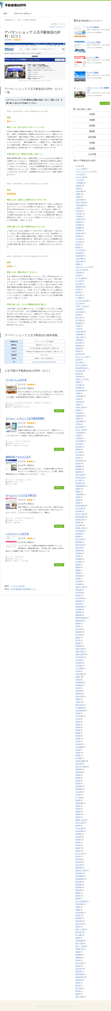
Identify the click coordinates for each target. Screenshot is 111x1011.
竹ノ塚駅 (78, 797)
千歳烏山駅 (79, 331)
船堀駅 (77, 825)
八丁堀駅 (78, 298)
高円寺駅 (78, 969)
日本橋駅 (78, 553)
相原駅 (77, 755)
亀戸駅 (77, 244)
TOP (5, 13)
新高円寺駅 (79, 545)
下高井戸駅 (79, 219)
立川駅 (77, 795)
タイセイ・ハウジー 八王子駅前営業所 (25, 418)
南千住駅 (78, 343)
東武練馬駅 (79, 606)
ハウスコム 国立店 (18, 586)
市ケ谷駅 (78, 452)
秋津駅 (77, 783)
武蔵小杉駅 (79, 651)
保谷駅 (77, 292)
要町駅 (77, 893)
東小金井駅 (79, 598)
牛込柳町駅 (79, 708)
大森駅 (77, 418)
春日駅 (77, 564)
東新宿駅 (78, 601)
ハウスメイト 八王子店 (17, 534)
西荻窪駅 (78, 884)
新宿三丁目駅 (80, 514)
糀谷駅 (77, 806)
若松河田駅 (79, 831)
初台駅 (77, 315)
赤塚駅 (77, 910)
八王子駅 (51, 27)
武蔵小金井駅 (80, 654)
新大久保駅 (79, 508)
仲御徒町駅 (79, 287)
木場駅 (77, 578)
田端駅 (77, 733)
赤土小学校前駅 (80, 901)
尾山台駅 (78, 444)
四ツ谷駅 (78, 362)
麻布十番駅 (79, 997)
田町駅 (77, 730)
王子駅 (77, 719)
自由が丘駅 (79, 823)
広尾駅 (77, 458)
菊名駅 (77, 842)
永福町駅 (78, 663)
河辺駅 (77, 679)
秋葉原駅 (78, 786)
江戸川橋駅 (79, 668)
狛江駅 (77, 713)
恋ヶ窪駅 (78, 480)
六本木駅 (78, 309)
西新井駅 (78, 868)
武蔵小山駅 (79, 649)
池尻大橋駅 (79, 674)
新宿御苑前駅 (80, 517)
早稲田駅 (78, 559)
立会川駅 (78, 792)
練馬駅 (77, 814)
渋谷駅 (92, 114)
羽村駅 (77, 817)
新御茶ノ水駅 (80, 528)
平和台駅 (78, 455)
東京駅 (77, 595)
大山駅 (77, 399)
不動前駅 (78, 222)
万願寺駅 (78, 185)
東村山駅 (78, 604)
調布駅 (77, 896)
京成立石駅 (79, 261)
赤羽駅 (77, 915)
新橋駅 (77, 536)
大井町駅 (78, 388)
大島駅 (77, 404)
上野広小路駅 (80, 202)
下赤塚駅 (78, 216)
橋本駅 (77, 643)
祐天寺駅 (78, 764)
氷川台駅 (78, 660)
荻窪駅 (77, 839)
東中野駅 (78, 592)
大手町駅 (78, 413)
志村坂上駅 (79, 477)
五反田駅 (78, 253)
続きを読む (59, 411)
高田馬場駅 (79, 977)
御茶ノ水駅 (79, 475)
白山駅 (77, 741)
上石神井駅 (79, 200)
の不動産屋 (29, 20)
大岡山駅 (78, 402)
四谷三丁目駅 (80, 365)
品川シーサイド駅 (81, 357)
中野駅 (92, 143)
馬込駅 (77, 960)
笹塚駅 (77, 800)
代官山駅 (78, 284)
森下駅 (77, 640)
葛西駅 (77, 848)
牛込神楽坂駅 (80, 710)
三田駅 (77, 188)
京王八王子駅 (80, 270)
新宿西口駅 (79, 519)
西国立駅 (78, 859)
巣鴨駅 (77, 449)
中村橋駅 (78, 225)
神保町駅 (78, 769)
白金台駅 (78, 744)
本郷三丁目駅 (80, 587)
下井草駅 (78, 211)
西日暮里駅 (79, 876)
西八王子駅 (79, 853)
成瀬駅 (77, 491)
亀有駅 (77, 247)
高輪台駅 (78, 980)
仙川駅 (77, 275)
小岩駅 (77, 435)
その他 (77, 166)
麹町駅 (77, 994)
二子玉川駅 (79, 250)
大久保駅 (78, 385)
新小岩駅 (78, 525)
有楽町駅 (78, 576)
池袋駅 (92, 120)
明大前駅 (78, 562)
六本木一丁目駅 (80, 306)
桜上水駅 (78, 629)
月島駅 (77, 573)
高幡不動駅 (79, 974)
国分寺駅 (78, 371)
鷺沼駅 (77, 991)
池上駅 (77, 671)
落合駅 (77, 845)
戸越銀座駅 (79, 494)
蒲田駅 (92, 131)
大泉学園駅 (79, 421)
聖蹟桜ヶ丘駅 (80, 820)
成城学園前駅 (80, 486)
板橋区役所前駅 (80, 618)
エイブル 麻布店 (93, 27)
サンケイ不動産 (93, 73)
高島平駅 (78, 971)
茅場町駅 (78, 834)
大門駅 (77, 424)
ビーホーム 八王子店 (16, 380)
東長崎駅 (78, 612)
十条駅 (77, 326)
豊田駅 (77, 898)
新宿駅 (92, 125)
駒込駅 (77, 966)
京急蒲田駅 (79, 256)
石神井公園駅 (80, 761)
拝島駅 (77, 503)
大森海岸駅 (79, 416)
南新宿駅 (78, 345)
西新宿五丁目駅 (80, 870)
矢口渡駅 (78, 758)
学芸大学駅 (79, 427)
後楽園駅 (78, 466)
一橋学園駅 (79, 183)
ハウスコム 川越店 (94, 42)
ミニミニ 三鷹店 (93, 57)
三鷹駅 (77, 194)
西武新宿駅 (79, 879)
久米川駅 (78, 242)
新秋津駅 (78, 542)
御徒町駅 (78, 469)
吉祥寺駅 (92, 137)
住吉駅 (77, 289)
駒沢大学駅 (79, 963)
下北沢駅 (78, 214)
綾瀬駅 (77, 811)
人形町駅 (78, 272)
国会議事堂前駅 (80, 368)
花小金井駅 (79, 828)
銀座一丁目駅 (80, 929)
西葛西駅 (78, 887)
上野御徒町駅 (80, 205)
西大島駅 (78, 862)
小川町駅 (78, 438)
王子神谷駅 (79, 716)
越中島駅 (78, 918)
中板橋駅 (78, 228)
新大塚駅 (78, 511)
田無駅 (77, 727)
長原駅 (77, 938)
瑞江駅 (77, 722)
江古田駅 (78, 665)
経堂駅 (77, 809)
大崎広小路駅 (80, 407)
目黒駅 (77, 752)
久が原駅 (78, 239)
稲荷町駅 (78, 789)
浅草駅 (77, 688)
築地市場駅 (79, 803)
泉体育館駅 (79, 682)
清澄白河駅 (79, 696)
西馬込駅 (78, 890)
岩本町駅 (78, 447)
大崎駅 (77, 410)
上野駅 (77, 208)
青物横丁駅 (79, 949)
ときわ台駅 (79, 174)
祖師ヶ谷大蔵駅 (80, 766)
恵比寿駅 (78, 483)
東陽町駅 (78, 615)
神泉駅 (77, 775)
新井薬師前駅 (80, 505)
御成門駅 (78, 472)
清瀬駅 (77, 699)
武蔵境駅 (78, 646)
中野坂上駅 (79, 233)
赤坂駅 (77, 907)
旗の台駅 (78, 548)
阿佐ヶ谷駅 (79, 943)
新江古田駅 (79, 539)
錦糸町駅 (78, 932)
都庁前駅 (78, 921)
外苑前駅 (78, 376)
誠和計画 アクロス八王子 (18, 457)
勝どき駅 (78, 317)
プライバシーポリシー (23, 13)
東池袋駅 (78, 609)
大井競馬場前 (80, 390)
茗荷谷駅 (78, 837)
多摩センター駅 (80, 379)
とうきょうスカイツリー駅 (84, 171)
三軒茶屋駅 (79, 191)
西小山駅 (78, 865)
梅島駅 (77, 637)
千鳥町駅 (78, 340)
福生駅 (77, 781)
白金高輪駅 (79, 747)
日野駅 (77, 556)
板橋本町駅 (79, 621)
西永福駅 (78, 882)
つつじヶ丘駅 (80, 169)
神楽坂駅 (78, 772)
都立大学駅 (79, 924)
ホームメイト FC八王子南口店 (21, 495)
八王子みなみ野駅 (81, 301)
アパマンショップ (59, 27)
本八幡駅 (78, 584)
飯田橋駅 (78, 955)
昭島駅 (77, 567)
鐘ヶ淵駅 (78, 935)
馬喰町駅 (78, 957)
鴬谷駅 (77, 983)
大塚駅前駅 (79, 396)
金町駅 (77, 926)
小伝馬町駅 (79, 432)
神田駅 (77, 778)
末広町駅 (78, 581)
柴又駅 (77, 626)
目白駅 (77, 750)
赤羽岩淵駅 (79, 912)
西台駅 (77, 856)
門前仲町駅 (79, 941)
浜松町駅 (78, 691)
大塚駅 (77, 393)
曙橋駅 (77, 570)
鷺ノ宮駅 (78, 988)
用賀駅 (77, 724)
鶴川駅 (77, 985)
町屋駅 (77, 736)
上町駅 (77, 197)
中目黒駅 (78, 230)
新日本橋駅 (79, 531)
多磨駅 (77, 382)
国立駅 (77, 374)
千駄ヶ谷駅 (79, 337)
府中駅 (77, 463)
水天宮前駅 (79, 657)
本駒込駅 (78, 590)
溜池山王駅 (79, 705)
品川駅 (77, 360)
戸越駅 (77, 497)
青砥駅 (77, 952)
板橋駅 (77, 623)
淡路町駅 (78, 694)
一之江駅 (78, 180)
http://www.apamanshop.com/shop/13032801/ (44, 362)
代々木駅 (78, 281)
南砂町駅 (78, 348)
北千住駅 (78, 320)
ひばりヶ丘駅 (80, 177)
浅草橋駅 (78, 685)
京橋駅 (77, 264)
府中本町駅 (79, 461)
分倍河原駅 (79, 312)
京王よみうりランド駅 (83, 267)
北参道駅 (78, 323)
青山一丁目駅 (80, 946)
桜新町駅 (78, 632)
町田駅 (92, 148)
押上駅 (77, 500)
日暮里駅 (78, 550)
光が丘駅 (78, 295)
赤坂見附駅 (79, 904)
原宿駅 (77, 351)
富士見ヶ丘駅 (80, 430)
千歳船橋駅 (79, 334)
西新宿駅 (78, 873)
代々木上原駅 (80, 278)
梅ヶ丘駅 (78, 635)
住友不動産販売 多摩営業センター (23, 589)
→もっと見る (105, 103)
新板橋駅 (78, 534)
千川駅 (77, 329)
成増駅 (77, 489)
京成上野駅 (79, 258)
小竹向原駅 (79, 441)
